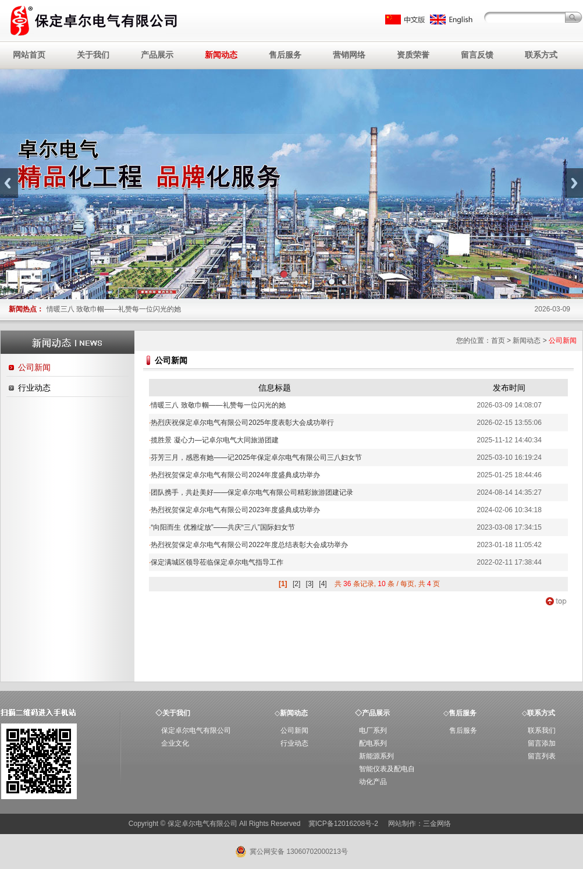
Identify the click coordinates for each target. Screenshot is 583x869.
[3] (310, 584)
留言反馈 (477, 54)
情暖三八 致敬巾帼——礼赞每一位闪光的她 (114, 309)
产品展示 (157, 54)
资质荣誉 (413, 54)
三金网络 (437, 824)
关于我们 (93, 54)
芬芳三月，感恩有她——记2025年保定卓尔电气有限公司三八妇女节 (255, 457)
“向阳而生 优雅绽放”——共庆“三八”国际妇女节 (222, 527)
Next (574, 183)
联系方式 (541, 54)
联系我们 (542, 730)
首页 (498, 340)
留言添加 (542, 743)
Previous (9, 183)
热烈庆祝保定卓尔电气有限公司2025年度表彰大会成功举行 (241, 422)
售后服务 (285, 54)
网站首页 (29, 54)
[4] (322, 584)
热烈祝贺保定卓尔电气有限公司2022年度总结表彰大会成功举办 (248, 545)
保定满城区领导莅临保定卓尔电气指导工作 (216, 562)
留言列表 (542, 756)
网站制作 (402, 824)
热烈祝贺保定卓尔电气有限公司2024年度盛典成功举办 (234, 475)
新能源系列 (376, 756)
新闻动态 (221, 54)
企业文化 (175, 743)
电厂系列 (373, 730)
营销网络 (349, 54)
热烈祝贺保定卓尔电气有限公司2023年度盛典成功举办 (234, 510)
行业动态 (34, 387)
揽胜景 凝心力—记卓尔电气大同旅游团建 (214, 440)
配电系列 (373, 743)
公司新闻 (34, 367)
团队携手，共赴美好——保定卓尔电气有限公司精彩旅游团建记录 (251, 492)
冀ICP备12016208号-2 (344, 824)
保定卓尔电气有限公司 (196, 730)
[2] (296, 584)
